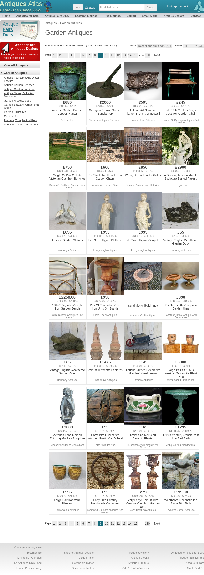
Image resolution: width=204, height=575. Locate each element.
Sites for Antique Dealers (79, 552)
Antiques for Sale (27, 15)
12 (118, 55)
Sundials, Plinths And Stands (21, 124)
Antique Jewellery (138, 552)
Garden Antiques (15, 73)
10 (106, 55)
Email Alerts (150, 15)
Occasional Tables (83, 568)
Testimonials (34, 552)
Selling (131, 15)
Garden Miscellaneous (17, 100)
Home (6, 15)
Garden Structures (15, 112)
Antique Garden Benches (19, 85)
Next (157, 55)
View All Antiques (16, 65)
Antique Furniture (138, 562)
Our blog (36, 557)
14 (130, 55)
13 (124, 55)
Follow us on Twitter (82, 562)
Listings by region (179, 6)
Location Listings (86, 15)
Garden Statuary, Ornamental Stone (21, 106)
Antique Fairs (86, 557)
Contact (195, 15)
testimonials (18, 57)
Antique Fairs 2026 (57, 15)
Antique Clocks (140, 557)
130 (147, 55)
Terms (19, 568)
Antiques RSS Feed (30, 562)
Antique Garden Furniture (19, 89)
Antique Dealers (174, 15)
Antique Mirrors (195, 562)
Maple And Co (195, 568)
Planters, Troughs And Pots (20, 120)
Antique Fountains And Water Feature (21, 79)
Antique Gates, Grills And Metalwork (19, 95)
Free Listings (112, 15)
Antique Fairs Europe (191, 557)
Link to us (23, 557)
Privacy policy (33, 568)
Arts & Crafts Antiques (135, 568)
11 (112, 55)
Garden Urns (11, 116)
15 (135, 55)
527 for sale (95, 45)
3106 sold (109, 45)
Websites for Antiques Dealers (24, 46)
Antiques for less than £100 (187, 552)
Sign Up (90, 7)
